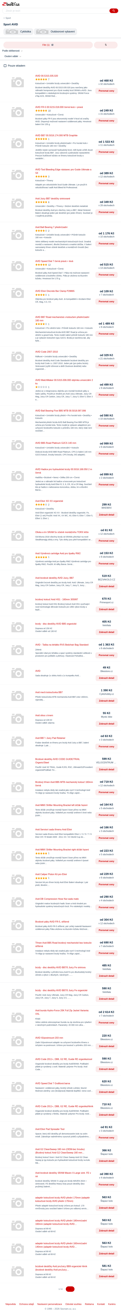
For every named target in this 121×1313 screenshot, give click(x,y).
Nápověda (10, 1304)
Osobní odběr (11, 56)
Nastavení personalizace (49, 1304)
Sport (8, 18)
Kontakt (101, 1304)
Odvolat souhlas (73, 1304)
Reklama (89, 1304)
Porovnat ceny (106, 91)
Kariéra (112, 1304)
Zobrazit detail (106, 515)
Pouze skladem (16, 65)
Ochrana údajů (26, 1304)
